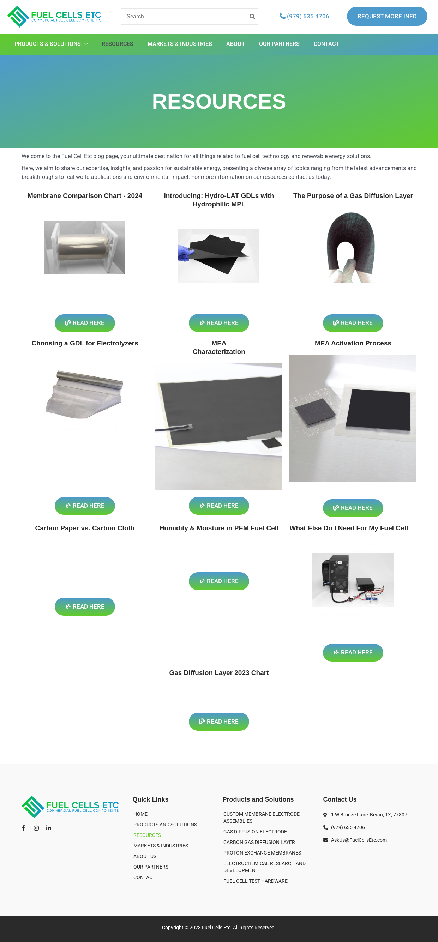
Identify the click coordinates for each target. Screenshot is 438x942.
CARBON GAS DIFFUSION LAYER (259, 842)
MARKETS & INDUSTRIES (180, 44)
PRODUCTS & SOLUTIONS (51, 44)
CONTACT (326, 44)
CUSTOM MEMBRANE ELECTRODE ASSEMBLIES (261, 817)
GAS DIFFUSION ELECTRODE (255, 831)
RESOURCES (117, 44)
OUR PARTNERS (279, 44)
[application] (84, 44)
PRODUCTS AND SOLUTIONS (165, 824)
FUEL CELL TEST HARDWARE (255, 881)
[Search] (253, 17)
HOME (140, 814)
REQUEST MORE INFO (387, 16)
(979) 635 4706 (304, 16)
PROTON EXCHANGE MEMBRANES (262, 853)
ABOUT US (144, 856)
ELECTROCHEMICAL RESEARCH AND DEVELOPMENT (264, 867)
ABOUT (235, 44)
